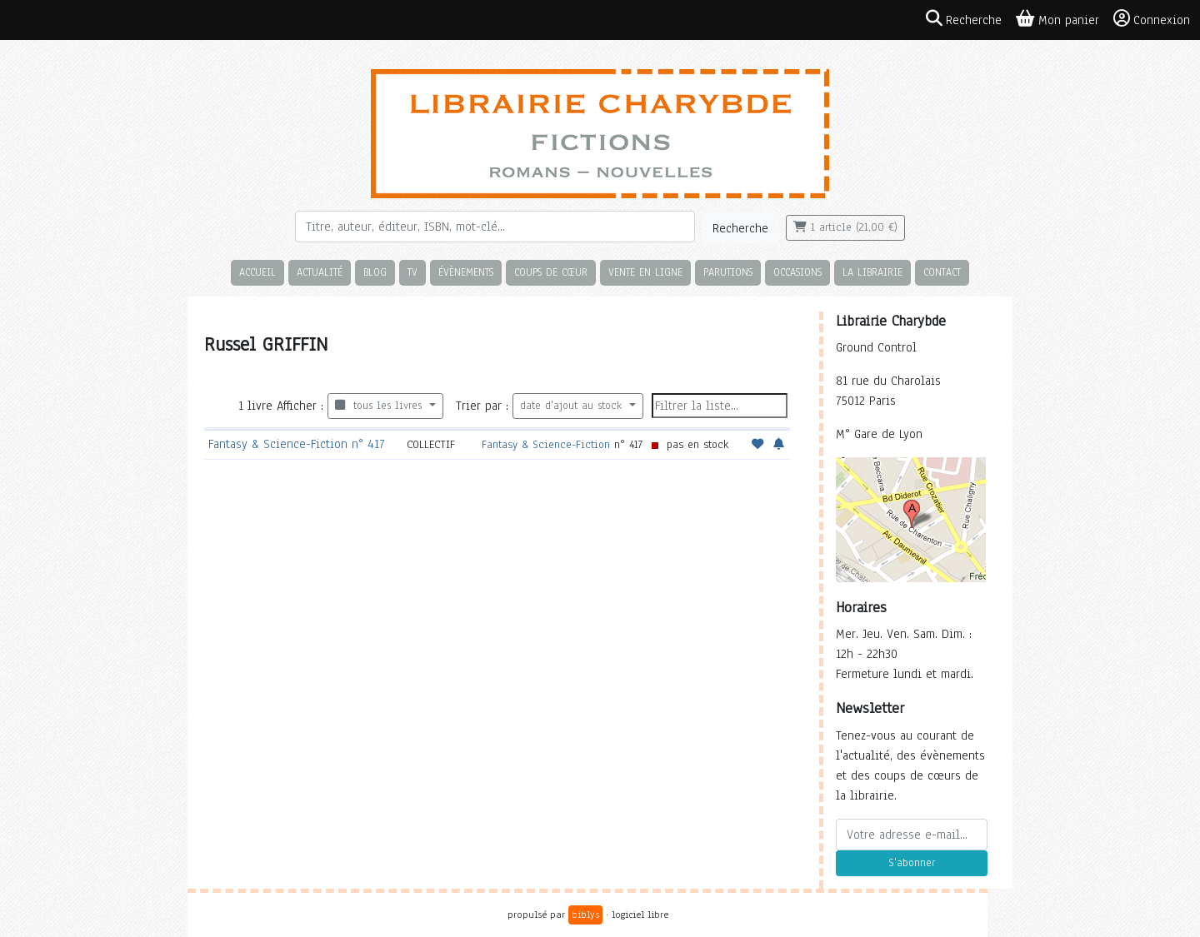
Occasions (797, 272)
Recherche (740, 228)
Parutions (727, 272)
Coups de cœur (551, 272)
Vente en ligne (645, 272)
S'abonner (911, 862)
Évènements (465, 272)
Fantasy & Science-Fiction (546, 444)
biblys (585, 914)
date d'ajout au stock (573, 405)
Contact (942, 272)
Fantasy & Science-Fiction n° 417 (296, 444)
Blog (375, 272)
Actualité (319, 272)
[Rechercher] (495, 226)
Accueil (257, 272)
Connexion (1151, 19)
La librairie (872, 272)
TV (413, 272)
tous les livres (380, 405)
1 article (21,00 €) (845, 227)
